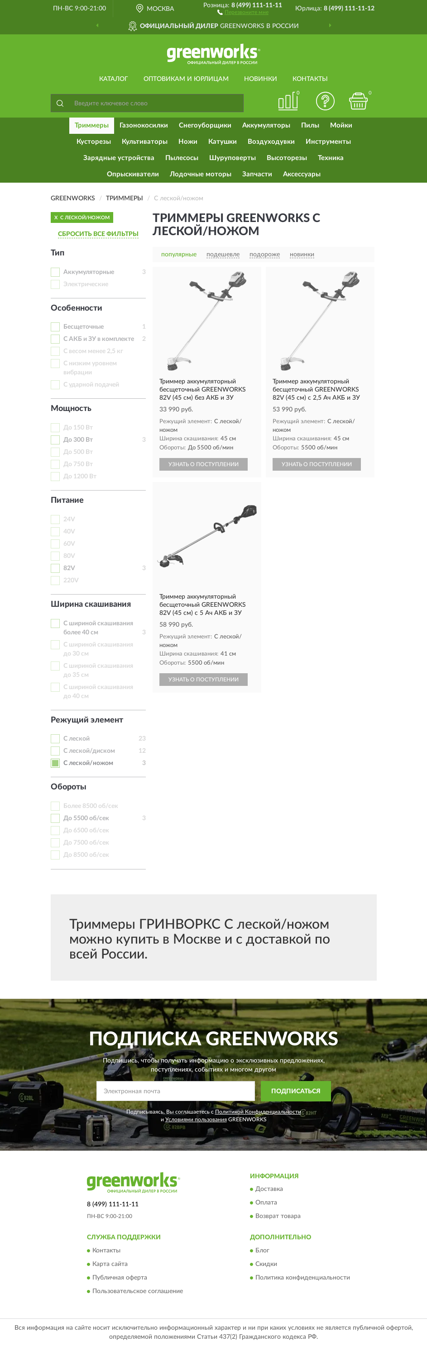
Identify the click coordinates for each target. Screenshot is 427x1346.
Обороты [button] (68, 787)
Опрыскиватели (133, 174)
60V (69, 544)
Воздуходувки (271, 141)
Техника (331, 158)
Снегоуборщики (205, 125)
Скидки (266, 1264)
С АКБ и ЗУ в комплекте (98, 339)
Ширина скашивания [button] (91, 604)
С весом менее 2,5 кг (93, 351)
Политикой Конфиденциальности (258, 1112)
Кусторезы (94, 141)
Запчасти (257, 174)
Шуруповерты (232, 158)
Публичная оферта (119, 1278)
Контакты (310, 79)
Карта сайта (110, 1264)
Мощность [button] (71, 409)
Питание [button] (67, 500)
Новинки (260, 79)
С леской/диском (89, 751)
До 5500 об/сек (86, 818)
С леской (76, 739)
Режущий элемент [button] (87, 720)
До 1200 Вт (79, 476)
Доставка (269, 1189)
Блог (262, 1250)
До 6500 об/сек (86, 830)
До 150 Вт (78, 428)
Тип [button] (57, 253)
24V (69, 519)
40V (69, 532)
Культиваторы (145, 141)
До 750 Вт (78, 464)
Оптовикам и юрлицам (186, 79)
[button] (243, 11)
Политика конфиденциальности (302, 1278)
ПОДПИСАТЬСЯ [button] (296, 1091)
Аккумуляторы (266, 125)
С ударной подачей (91, 385)
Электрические (85, 284)
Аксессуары (302, 174)
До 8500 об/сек (86, 855)
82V (69, 568)
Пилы (310, 125)
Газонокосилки (144, 125)
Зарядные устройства (118, 158)
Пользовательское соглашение (137, 1291)
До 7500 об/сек (86, 843)
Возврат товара (278, 1217)
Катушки (222, 141)
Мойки (341, 125)
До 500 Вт (78, 452)
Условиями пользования (196, 1119)
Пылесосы (181, 158)
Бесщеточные (83, 327)
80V (69, 556)
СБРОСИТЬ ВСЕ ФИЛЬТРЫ (98, 234)
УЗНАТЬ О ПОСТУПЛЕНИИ (203, 464)
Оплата (266, 1203)
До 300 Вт (78, 440)
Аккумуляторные (88, 272)
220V (71, 580)
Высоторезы (287, 158)
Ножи (187, 141)
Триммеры (92, 125)
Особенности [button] (76, 308)
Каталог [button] (113, 79)
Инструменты (328, 141)
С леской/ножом (88, 763)
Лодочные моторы (200, 174)
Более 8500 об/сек (90, 806)
